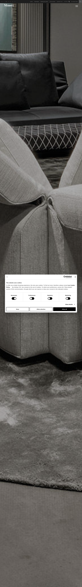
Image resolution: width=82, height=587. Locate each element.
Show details (69, 304)
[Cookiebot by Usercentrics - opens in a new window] (65, 277)
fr (8, 1)
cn (12, 1)
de (6, 1)
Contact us (59, 1)
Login (31, 1)
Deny (17, 309)
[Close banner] (75, 276)
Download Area (44, 1)
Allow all (64, 309)
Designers (36, 1)
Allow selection (41, 309)
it (4, 1)
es (10, 1)
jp (14, 1)
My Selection (76, 1)
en (2, 1)
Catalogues (52, 1)
